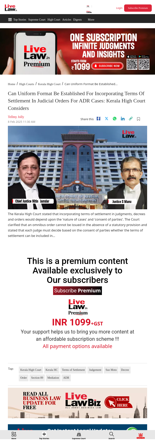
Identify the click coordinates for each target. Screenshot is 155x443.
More (91, 19)
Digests (77, 19)
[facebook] (98, 118)
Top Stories (19, 19)
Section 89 (37, 377)
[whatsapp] (114, 118)
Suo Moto (111, 369)
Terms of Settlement (73, 369)
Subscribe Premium (138, 8)
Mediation (53, 377)
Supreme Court (36, 19)
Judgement (95, 369)
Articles (66, 19)
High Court (53, 19)
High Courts (26, 84)
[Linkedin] (123, 118)
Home (11, 84)
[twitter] (106, 118)
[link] (131, 118)
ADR (66, 377)
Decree (125, 369)
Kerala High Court (49, 84)
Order (23, 377)
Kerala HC (52, 369)
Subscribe (77, 290)
